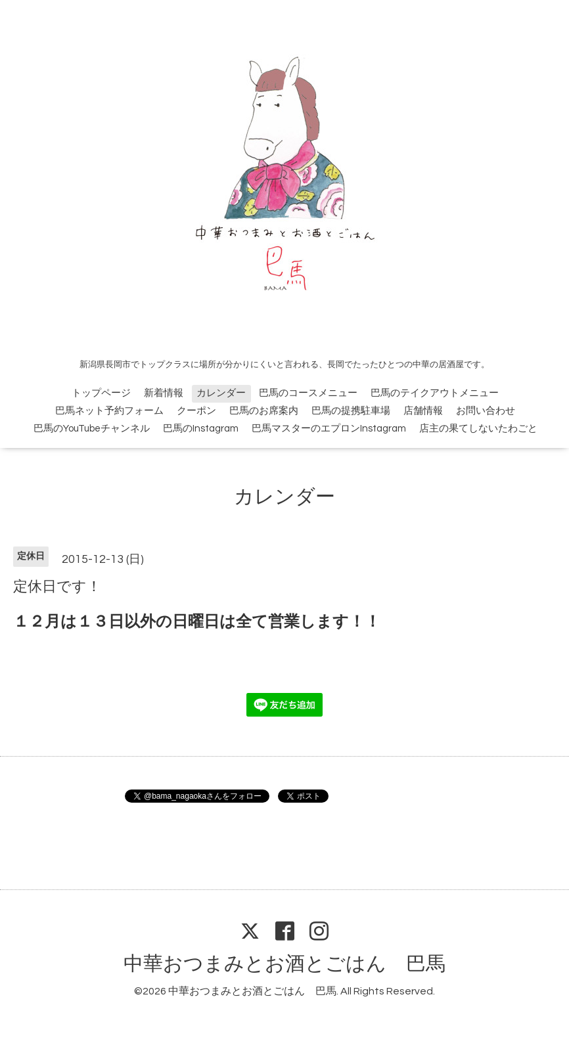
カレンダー (221, 393)
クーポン (196, 411)
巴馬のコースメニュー (308, 393)
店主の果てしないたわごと (478, 429)
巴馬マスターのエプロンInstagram (329, 429)
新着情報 (163, 393)
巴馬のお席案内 (263, 411)
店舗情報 (423, 411)
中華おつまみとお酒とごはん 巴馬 (284, 964)
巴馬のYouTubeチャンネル (92, 429)
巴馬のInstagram (201, 429)
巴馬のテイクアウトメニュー (435, 393)
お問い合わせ (485, 411)
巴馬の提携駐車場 (350, 411)
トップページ (101, 393)
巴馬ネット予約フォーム (109, 411)
